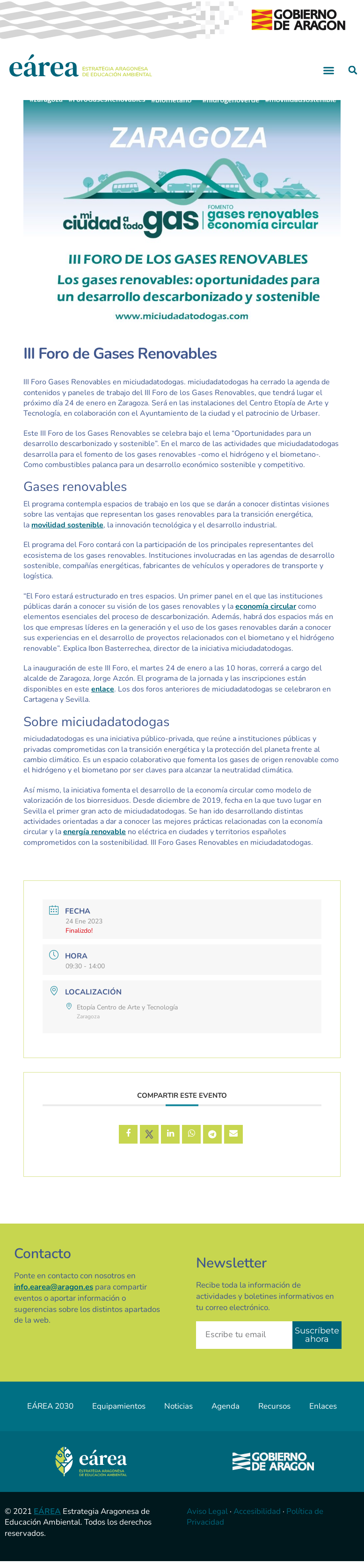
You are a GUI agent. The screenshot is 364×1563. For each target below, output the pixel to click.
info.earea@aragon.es (53, 1287)
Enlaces (323, 1406)
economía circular (265, 606)
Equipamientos (119, 1406)
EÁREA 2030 (50, 1406)
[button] (329, 70)
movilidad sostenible (67, 525)
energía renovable (94, 832)
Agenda (225, 1406)
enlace (102, 689)
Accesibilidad (257, 1511)
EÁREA (47, 1511)
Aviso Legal (207, 1511)
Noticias (178, 1406)
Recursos (274, 1406)
